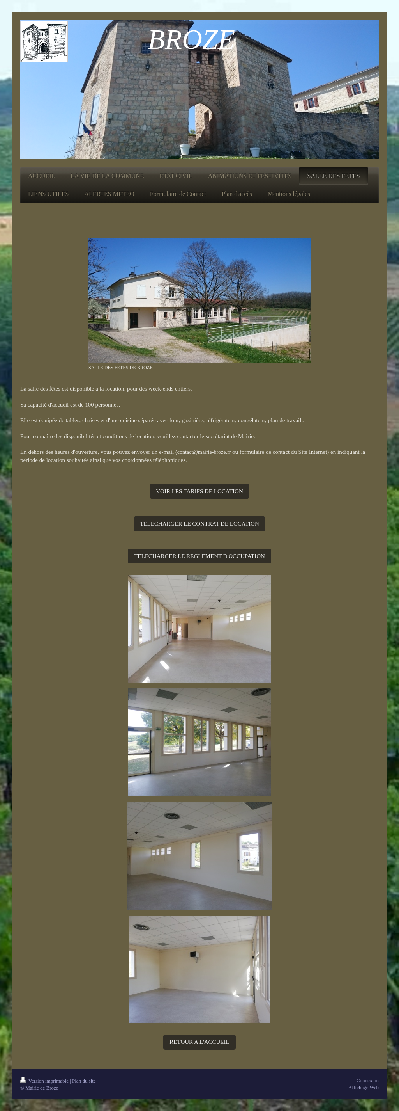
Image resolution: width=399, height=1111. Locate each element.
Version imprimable (45, 1081)
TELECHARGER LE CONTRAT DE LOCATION (199, 524)
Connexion (368, 1080)
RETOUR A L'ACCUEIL (199, 1042)
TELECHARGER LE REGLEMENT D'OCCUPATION (199, 556)
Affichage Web (363, 1087)
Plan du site (84, 1081)
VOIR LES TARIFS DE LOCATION (199, 491)
